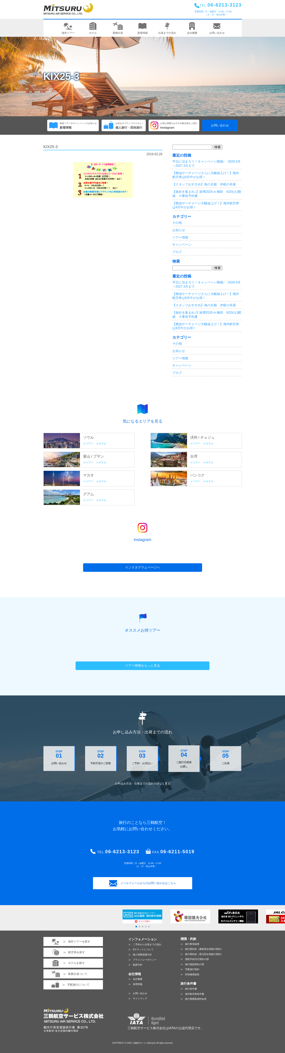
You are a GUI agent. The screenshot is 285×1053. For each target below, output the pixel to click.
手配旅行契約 (192, 969)
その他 (177, 222)
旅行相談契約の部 (194, 964)
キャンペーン (181, 244)
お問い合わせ (220, 125)
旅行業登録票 (192, 944)
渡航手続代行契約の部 (197, 959)
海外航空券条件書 (194, 994)
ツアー (89, 443)
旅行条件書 (191, 988)
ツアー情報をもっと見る (142, 665)
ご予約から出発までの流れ (147, 944)
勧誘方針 (137, 964)
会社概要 (137, 979)
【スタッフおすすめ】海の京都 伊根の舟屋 (204, 184)
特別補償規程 (192, 974)
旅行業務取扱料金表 (195, 999)
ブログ (177, 252)
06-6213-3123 (122, 851)
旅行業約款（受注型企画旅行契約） (204, 954)
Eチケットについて (143, 949)
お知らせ (178, 230)
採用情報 (137, 984)
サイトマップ (140, 998)
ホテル (102, 443)
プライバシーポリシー (145, 959)
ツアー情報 (180, 237)
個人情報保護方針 (142, 954)
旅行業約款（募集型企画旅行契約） (204, 949)
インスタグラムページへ (142, 567)
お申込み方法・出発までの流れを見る (142, 783)
